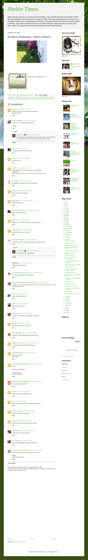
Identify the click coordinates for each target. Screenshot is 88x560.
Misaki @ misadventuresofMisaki (21, 381)
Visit (67, 356)
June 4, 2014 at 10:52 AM (42, 282)
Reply (13, 115)
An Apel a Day (15, 190)
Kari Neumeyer (16, 313)
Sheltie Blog (51, 97)
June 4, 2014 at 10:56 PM (28, 430)
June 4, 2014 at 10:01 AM (32, 251)
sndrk (46, 551)
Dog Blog (33, 97)
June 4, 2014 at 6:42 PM (24, 391)
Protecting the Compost (70, 286)
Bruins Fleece (68, 281)
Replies (15, 131)
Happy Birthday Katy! (70, 253)
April (66, 298)
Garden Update (68, 291)
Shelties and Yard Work (31, 98)
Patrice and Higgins (17, 120)
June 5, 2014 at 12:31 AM (25, 440)
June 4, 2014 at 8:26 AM (24, 158)
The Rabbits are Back (70, 272)
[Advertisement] (32, 524)
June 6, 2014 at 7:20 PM (36, 450)
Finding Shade (39, 97)
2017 (65, 217)
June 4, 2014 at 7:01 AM (29, 120)
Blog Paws (64, 367)
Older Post (53, 539)
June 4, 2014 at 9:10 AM (26, 200)
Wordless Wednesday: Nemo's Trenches (75, 116)
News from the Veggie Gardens (72, 264)
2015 (65, 222)
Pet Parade (64, 379)
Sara (13, 148)
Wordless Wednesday (49, 98)
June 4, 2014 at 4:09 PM (31, 333)
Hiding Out (45, 97)
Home (32, 539)
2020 (65, 211)
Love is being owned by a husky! (37, 173)
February (67, 303)
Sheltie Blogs (11, 98)
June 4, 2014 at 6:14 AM (24, 109)
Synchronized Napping (74, 134)
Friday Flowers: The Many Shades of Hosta (71, 269)
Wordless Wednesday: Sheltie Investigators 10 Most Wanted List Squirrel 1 (75, 127)
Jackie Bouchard (16, 430)
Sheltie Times (22, 9)
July (66, 237)
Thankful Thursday (66, 373)
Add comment (12, 463)
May (66, 296)
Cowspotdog (15, 230)
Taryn (13, 294)
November (67, 228)
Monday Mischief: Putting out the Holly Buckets (75, 180)
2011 (65, 312)
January (67, 305)
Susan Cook (15, 420)
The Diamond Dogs (17, 411)
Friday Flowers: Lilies (70, 243)
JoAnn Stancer (16, 200)
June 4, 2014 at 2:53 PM (24, 323)
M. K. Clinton (15, 440)
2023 (65, 204)
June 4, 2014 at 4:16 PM (31, 343)
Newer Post (11, 539)
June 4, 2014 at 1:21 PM (27, 313)
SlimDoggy (15, 181)
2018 (65, 215)
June (66, 239)
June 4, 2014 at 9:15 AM (32, 210)
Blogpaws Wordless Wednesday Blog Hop (21, 97)
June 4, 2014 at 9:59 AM (31, 239)
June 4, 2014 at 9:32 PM (29, 411)
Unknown (14, 109)
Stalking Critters (40, 98)
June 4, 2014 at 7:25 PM (19, 401)
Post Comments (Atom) (20, 542)
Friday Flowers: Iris (69, 255)
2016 (65, 219)
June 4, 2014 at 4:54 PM (36, 381)
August (67, 234)
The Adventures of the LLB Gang (20, 450)
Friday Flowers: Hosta (70, 283)
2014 (65, 224)
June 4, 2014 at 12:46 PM (22, 303)
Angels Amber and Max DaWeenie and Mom (23, 282)
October (67, 230)
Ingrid (13, 303)
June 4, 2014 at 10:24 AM (25, 263)
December (67, 226)
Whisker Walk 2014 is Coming (72, 294)
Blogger (57, 551)
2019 (65, 213)
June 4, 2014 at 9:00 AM (24, 181)
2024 (65, 202)
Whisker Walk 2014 (69, 266)
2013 (65, 308)
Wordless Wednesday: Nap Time (75, 144)
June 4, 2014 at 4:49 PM (36, 364)
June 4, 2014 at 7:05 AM (21, 148)
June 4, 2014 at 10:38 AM (35, 272)
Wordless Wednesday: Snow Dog (75, 189)
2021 (65, 209)
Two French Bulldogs (17, 352)
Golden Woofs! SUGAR (18, 333)
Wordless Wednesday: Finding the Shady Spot (75, 153)
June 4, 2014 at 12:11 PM (22, 294)
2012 (65, 310)
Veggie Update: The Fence (71, 251)
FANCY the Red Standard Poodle (20, 364)
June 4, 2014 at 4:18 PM (30, 352)
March (66, 301)
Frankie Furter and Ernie (18, 210)
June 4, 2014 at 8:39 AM (24, 168)
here (46, 76)
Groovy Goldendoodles (18, 239)
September (68, 232)
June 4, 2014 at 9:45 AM (24, 220)
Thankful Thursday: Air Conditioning (70, 258)
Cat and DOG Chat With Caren (20, 272)
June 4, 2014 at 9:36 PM (25, 420)
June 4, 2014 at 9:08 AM (26, 190)
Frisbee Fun (74, 160)
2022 (65, 206)
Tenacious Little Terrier (18, 343)
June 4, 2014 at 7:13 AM (32, 135)
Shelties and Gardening (20, 98)
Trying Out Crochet (69, 241)
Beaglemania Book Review (71, 245)
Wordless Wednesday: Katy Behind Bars (75, 171)
